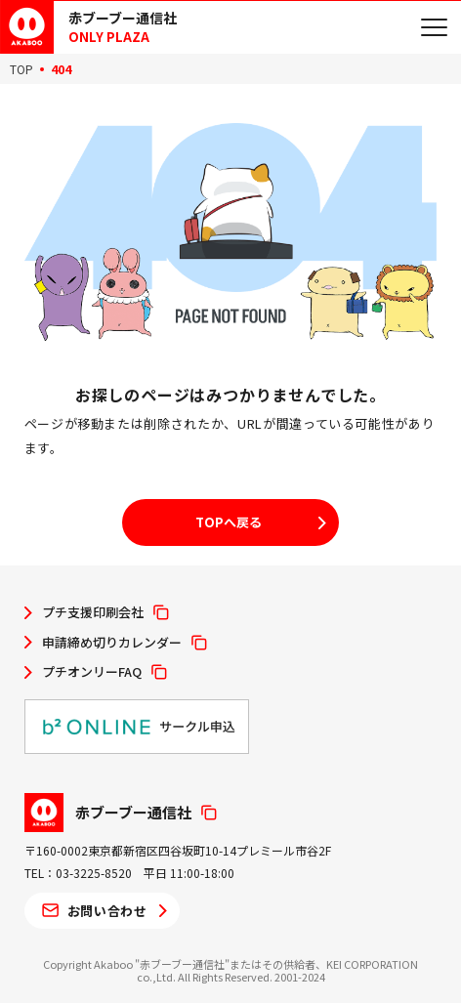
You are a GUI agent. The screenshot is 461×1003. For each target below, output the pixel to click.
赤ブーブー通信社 (133, 812)
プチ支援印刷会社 (93, 612)
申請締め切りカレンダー (112, 642)
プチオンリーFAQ (92, 672)
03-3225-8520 (94, 872)
